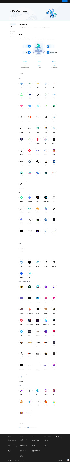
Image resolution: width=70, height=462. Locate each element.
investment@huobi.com (33, 427)
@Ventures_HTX (23, 427)
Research (11, 33)
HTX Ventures (12, 24)
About (11, 26)
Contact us (12, 36)
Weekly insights (12, 31)
